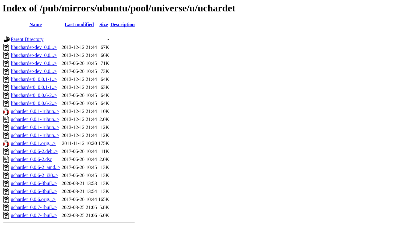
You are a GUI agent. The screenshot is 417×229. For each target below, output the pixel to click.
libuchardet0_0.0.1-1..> (34, 79)
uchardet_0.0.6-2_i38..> (34, 175)
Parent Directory (27, 39)
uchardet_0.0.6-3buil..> (34, 183)
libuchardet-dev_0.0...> (34, 47)
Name (36, 24)
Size (103, 24)
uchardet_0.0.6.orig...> (33, 199)
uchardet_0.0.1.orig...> (33, 143)
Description (122, 24)
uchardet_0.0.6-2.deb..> (34, 151)
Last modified (79, 24)
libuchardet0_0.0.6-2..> (34, 95)
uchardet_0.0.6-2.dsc (31, 159)
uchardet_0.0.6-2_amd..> (35, 167)
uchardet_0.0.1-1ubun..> (35, 111)
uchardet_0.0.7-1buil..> (34, 207)
